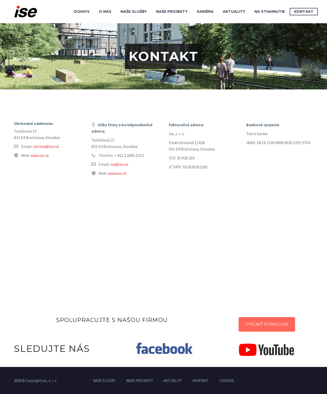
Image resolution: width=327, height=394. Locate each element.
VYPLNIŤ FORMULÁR (266, 324)
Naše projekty (172, 11)
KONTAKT (201, 381)
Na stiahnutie (269, 11)
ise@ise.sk (119, 164)
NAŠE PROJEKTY (139, 381)
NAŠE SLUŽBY (104, 381)
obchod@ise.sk (46, 146)
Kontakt (303, 11)
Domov (82, 11)
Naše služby (134, 11)
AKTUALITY (173, 381)
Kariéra (205, 11)
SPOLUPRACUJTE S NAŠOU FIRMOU (112, 320)
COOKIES (226, 381)
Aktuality (234, 11)
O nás (105, 11)
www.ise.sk (39, 155)
